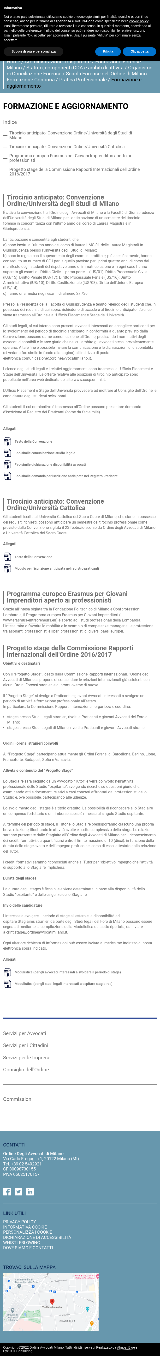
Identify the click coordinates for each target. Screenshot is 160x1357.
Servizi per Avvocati (24, 1034)
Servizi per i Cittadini (25, 1046)
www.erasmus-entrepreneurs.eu (29, 621)
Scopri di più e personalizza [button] (34, 51)
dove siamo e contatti (28, 1248)
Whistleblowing (21, 1243)
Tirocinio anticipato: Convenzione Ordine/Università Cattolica (67, 147)
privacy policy (19, 1222)
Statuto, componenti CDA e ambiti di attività (75, 68)
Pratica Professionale (83, 80)
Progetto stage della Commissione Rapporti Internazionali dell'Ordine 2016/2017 (74, 172)
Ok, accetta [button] (139, 51)
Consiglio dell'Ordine (26, 1071)
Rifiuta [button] (108, 51)
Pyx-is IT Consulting (17, 1352)
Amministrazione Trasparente (58, 62)
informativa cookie (25, 1227)
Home (13, 62)
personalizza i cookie (27, 1233)
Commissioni (18, 1100)
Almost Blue (126, 1349)
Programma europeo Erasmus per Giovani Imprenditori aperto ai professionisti (70, 158)
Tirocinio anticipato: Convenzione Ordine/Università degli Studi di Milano (70, 136)
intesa (25, 610)
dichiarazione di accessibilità (37, 1238)
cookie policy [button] (138, 21)
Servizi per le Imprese (26, 1058)
